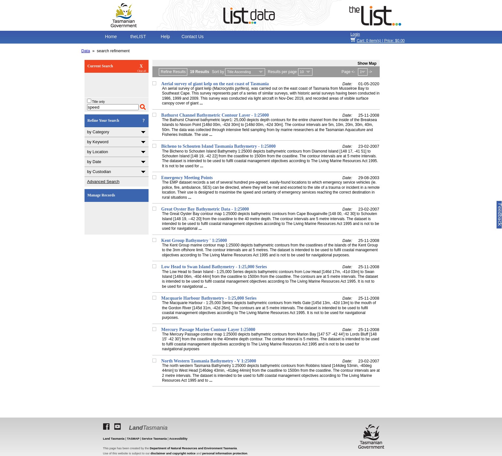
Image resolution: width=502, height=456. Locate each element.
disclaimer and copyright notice (172, 453)
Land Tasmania (114, 438)
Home (111, 36)
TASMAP (133, 438)
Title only (96, 102)
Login (355, 34)
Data (85, 50)
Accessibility (178, 438)
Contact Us (193, 36)
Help (165, 36)
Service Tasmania (154, 438)
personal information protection (224, 453)
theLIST (138, 36)
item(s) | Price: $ (381, 40)
